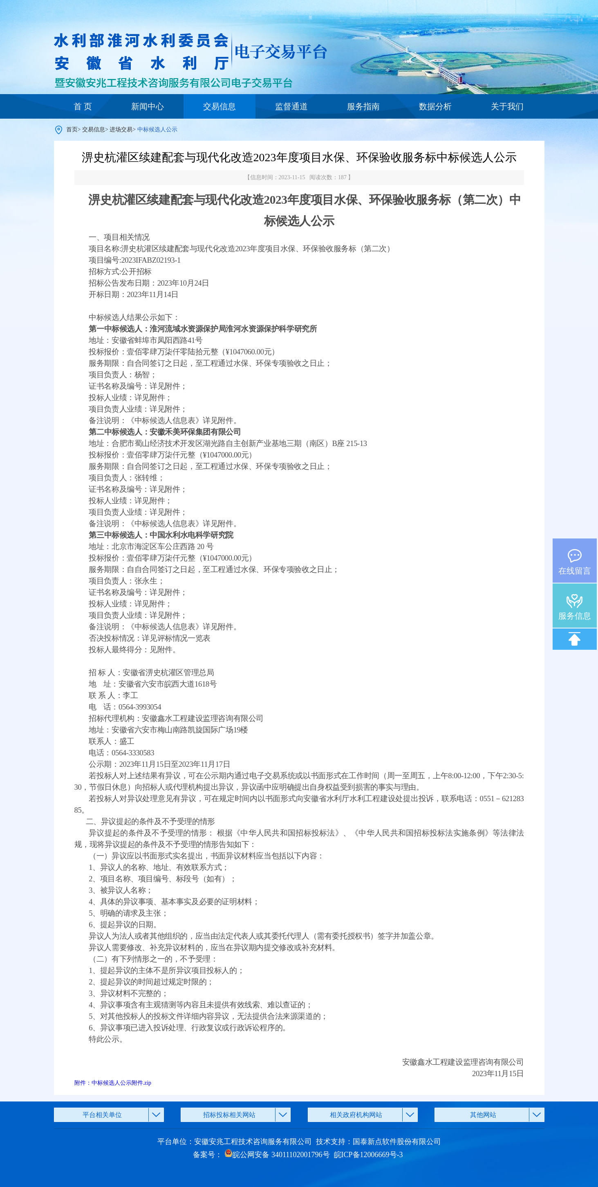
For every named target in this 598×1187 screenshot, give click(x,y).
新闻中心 (147, 106)
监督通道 (291, 106)
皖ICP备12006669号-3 (368, 1155)
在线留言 (574, 570)
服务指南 (363, 106)
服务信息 (574, 615)
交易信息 (219, 106)
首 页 (83, 106)
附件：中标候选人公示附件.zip (113, 1083)
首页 (72, 129)
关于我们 (507, 106)
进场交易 (121, 129)
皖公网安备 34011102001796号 (276, 1155)
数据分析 (435, 106)
